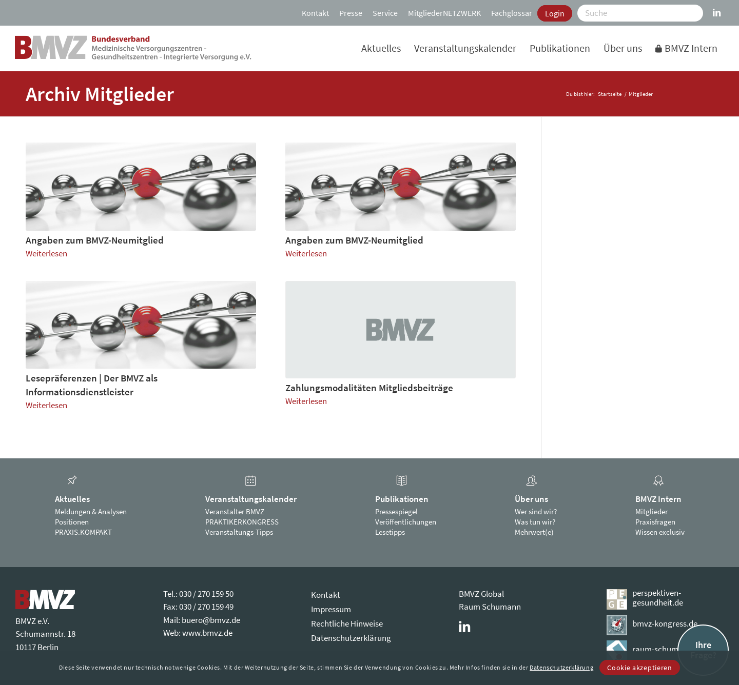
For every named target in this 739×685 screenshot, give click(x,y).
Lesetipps (390, 532)
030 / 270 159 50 (206, 593)
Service (385, 13)
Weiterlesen (46, 253)
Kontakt (315, 13)
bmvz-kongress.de (664, 623)
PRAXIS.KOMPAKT (83, 532)
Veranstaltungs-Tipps (239, 532)
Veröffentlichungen (405, 522)
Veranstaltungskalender (251, 499)
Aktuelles (72, 499)
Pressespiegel (396, 511)
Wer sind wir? (536, 511)
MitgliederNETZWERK (444, 13)
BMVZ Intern (658, 499)
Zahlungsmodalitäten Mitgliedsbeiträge (369, 388)
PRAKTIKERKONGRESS (242, 522)
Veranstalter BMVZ (234, 511)
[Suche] (640, 13)
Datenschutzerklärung (351, 637)
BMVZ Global (481, 593)
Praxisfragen (655, 522)
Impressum (331, 609)
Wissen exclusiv (660, 532)
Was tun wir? (535, 522)
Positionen (72, 522)
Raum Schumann (490, 606)
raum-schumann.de (667, 649)
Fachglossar (511, 13)
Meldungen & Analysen (91, 511)
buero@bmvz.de (211, 620)
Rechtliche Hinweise (347, 623)
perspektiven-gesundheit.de (657, 598)
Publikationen (402, 499)
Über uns (531, 499)
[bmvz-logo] (133, 48)
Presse (350, 13)
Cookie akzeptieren (639, 667)
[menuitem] (315, 13)
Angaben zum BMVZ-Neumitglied (95, 240)
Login (555, 13)
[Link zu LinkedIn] (716, 7)
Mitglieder (651, 511)
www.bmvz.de (207, 632)
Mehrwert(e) (534, 532)
